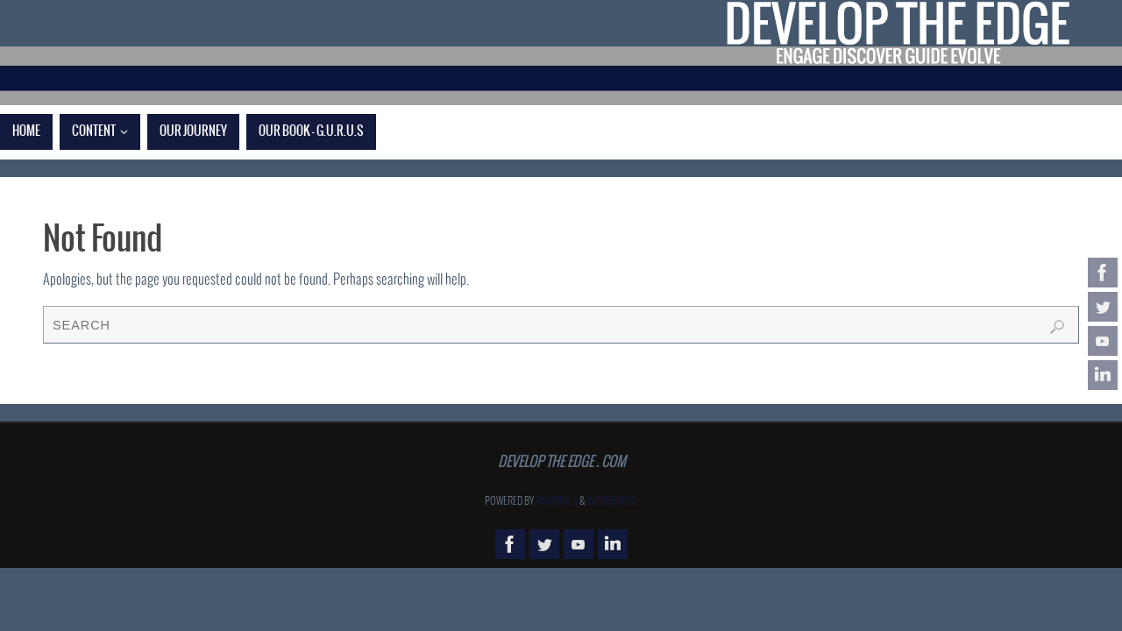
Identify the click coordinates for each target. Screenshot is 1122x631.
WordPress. (612, 501)
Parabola (557, 501)
